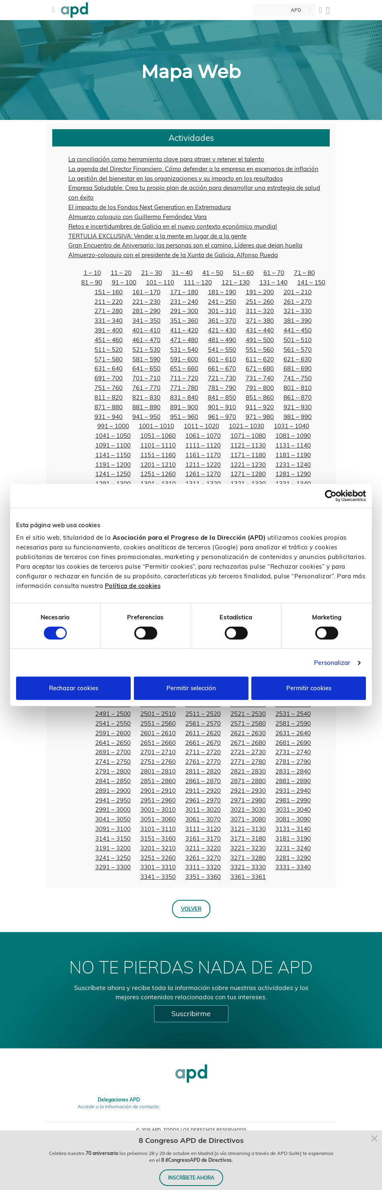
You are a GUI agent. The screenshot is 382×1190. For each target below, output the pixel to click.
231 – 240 (184, 301)
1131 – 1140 (293, 445)
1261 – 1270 (203, 474)
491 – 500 (260, 340)
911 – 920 (260, 407)
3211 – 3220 (203, 848)
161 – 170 (146, 292)
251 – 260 (260, 301)
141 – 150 (311, 282)
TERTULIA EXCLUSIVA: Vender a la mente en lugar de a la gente (157, 236)
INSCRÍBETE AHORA (191, 1178)
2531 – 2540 (293, 714)
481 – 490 (222, 340)
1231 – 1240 (293, 464)
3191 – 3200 (113, 848)
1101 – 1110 (158, 445)
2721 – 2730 (248, 752)
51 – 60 (243, 272)
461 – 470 (146, 340)
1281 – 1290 (293, 474)
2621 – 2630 (248, 733)
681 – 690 (297, 368)
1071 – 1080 (248, 435)
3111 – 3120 (203, 829)
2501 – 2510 (158, 714)
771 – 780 (184, 388)
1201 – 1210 (158, 464)
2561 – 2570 (203, 723)
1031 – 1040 (291, 426)
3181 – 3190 (293, 838)
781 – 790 (222, 388)
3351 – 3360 (203, 877)
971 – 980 (260, 417)
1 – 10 (92, 272)
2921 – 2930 (248, 790)
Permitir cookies (308, 688)
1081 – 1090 (293, 435)
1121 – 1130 (248, 445)
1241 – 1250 (113, 474)
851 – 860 (260, 397)
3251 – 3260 (158, 858)
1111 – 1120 (203, 445)
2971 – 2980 (248, 800)
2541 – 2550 (113, 723)
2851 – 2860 (158, 781)
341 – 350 (146, 320)
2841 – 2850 (113, 781)
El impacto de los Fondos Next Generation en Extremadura (149, 207)
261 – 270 (297, 301)
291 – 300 (184, 311)
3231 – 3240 (293, 848)
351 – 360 (184, 320)
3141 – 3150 (113, 838)
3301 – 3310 (158, 867)
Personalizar (332, 662)
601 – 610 (222, 359)
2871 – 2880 (248, 781)
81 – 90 (91, 282)
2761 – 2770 (203, 761)
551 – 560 (260, 349)
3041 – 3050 (113, 819)
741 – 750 (297, 378)
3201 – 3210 (158, 848)
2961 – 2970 (203, 800)
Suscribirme (191, 1013)
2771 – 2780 (248, 761)
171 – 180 (184, 292)
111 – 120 (198, 282)
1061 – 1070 (203, 435)
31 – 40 (182, 272)
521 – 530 (146, 349)
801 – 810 (297, 388)
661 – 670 (222, 368)
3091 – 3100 (113, 829)
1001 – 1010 (156, 426)
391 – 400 (108, 330)
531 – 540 (184, 349)
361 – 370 (222, 320)
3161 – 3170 (203, 838)
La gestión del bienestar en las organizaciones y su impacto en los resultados (175, 178)
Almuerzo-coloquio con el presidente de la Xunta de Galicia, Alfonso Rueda (173, 255)
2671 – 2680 (248, 743)
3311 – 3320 (203, 867)
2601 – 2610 (158, 733)
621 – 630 (297, 359)
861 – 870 (297, 397)
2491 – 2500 (113, 714)
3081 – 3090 (293, 819)
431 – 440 (260, 330)
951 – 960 (184, 417)
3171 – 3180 (248, 838)
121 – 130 (236, 282)
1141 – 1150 (113, 455)
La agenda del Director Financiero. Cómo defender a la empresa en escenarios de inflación (193, 169)
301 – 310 (222, 311)
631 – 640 (108, 368)
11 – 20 (121, 272)
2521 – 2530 (248, 714)
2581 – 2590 (293, 723)
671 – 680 (260, 368)
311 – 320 (260, 311)
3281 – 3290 (293, 858)
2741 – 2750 (113, 761)
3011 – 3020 (203, 809)
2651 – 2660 (158, 743)
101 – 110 (160, 282)
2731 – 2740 (293, 752)
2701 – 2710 (158, 752)
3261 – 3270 (203, 858)
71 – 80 (304, 272)
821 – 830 (146, 397)
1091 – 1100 (113, 445)
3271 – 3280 (248, 858)
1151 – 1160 (158, 455)
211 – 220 (108, 301)
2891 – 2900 (113, 790)
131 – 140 (273, 282)
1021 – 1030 (246, 426)
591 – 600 (184, 359)
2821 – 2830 (248, 771)
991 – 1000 (113, 426)
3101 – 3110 (158, 829)
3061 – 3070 (203, 819)
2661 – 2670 (203, 743)
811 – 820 (108, 397)
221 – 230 (146, 301)
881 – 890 (146, 407)
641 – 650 (146, 368)
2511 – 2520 (203, 714)
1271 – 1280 (248, 474)
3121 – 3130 (248, 829)
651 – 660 (184, 368)
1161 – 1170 (203, 455)
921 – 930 (297, 407)
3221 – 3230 (248, 848)
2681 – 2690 (293, 743)
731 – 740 (260, 378)
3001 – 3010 (158, 809)
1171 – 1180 (248, 455)
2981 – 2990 (293, 800)
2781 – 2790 (293, 761)
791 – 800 (260, 388)
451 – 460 (108, 340)
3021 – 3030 (248, 809)
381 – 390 (297, 320)
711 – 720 (184, 378)
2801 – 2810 (158, 771)
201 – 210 (297, 292)
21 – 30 (151, 272)
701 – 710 (146, 378)
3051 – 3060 (158, 819)
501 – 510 (297, 340)
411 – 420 (184, 330)
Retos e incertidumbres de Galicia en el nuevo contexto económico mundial (172, 226)
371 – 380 (260, 320)
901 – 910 (222, 407)
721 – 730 (222, 378)
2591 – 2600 (113, 733)
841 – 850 (222, 397)
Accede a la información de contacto (118, 1106)
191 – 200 (260, 292)
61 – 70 (273, 272)
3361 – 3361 (248, 877)
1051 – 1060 (158, 435)
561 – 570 (297, 349)
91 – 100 (124, 282)
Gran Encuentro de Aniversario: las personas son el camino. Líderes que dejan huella (185, 245)
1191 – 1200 (113, 464)
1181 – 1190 (293, 455)
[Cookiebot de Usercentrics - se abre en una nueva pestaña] (331, 496)
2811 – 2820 (203, 771)
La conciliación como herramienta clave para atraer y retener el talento (166, 159)
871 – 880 (108, 407)
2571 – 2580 (248, 723)
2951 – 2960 (158, 800)
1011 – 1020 (201, 426)
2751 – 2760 (158, 761)
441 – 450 (297, 330)
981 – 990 (297, 417)
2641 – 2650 (113, 743)
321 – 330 (297, 311)
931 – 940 (108, 417)
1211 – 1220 (203, 464)
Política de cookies (133, 586)
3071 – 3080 (248, 819)
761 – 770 (146, 388)
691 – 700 (108, 378)
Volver (191, 908)
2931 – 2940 (293, 790)
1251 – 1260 (158, 474)
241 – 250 (222, 301)
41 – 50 (212, 272)
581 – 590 (146, 359)
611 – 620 (260, 359)
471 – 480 (184, 340)
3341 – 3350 (158, 877)
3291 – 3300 (113, 867)
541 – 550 (222, 349)
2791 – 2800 (113, 771)
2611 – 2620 (203, 733)
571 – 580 (108, 359)
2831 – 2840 (293, 771)
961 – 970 (222, 417)
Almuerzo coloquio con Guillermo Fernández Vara (137, 217)
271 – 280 (108, 311)
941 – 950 (146, 417)
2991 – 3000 (113, 809)
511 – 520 (108, 349)
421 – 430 (222, 330)
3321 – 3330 (248, 867)
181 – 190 (222, 292)
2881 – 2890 (293, 781)
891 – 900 (184, 407)
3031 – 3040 (293, 809)
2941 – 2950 (113, 800)
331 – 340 (108, 320)
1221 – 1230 (248, 464)
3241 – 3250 (113, 858)
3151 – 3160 (158, 838)
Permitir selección (191, 688)
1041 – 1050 (113, 435)
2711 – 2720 (203, 752)
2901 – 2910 (158, 790)
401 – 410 (146, 330)
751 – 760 (108, 388)
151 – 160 (108, 292)
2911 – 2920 (203, 790)
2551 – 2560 (158, 723)
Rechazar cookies (73, 688)
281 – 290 (146, 311)
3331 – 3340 (293, 867)
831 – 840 (184, 397)
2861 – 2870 (203, 781)
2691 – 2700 (113, 752)
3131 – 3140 (293, 829)
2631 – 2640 (293, 733)
